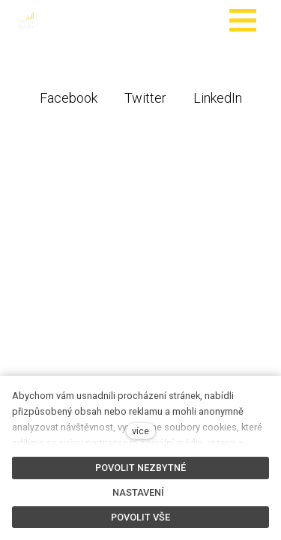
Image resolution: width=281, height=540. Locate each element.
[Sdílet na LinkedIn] (217, 97)
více (140, 430)
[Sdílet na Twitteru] (145, 97)
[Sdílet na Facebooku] (68, 97)
